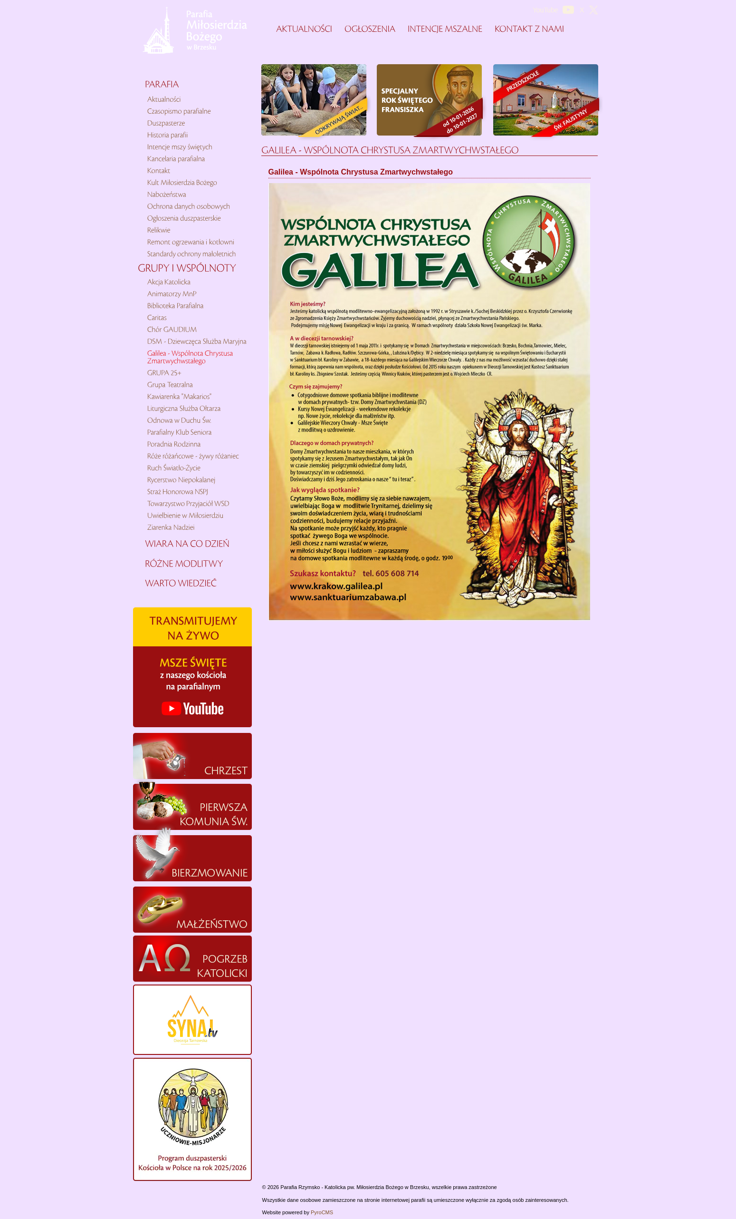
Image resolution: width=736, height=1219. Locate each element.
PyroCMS (322, 1212)
